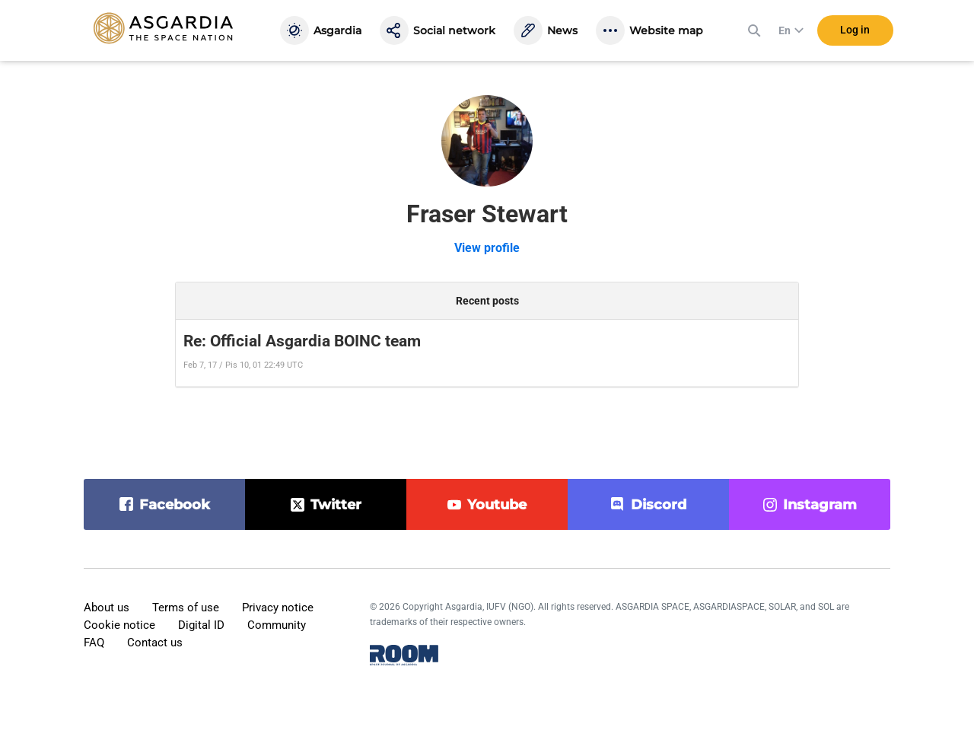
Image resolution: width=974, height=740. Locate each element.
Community (276, 625)
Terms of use (185, 607)
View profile (487, 248)
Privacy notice (278, 607)
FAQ (94, 642)
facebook (174, 504)
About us (106, 607)
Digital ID (201, 625)
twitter (335, 504)
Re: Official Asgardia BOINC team (302, 341)
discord (658, 504)
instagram (820, 504)
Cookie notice (119, 625)
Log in (855, 30)
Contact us (155, 642)
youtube (497, 504)
